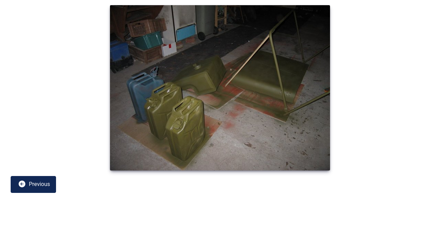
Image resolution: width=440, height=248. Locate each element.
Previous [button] (34, 184)
